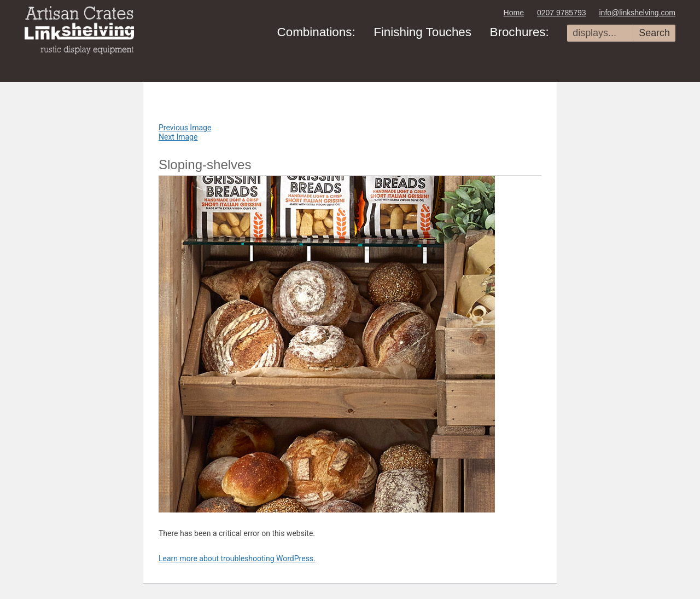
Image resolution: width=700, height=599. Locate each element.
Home (514, 12)
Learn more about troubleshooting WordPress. (237, 558)
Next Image (178, 137)
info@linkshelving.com (637, 12)
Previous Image (185, 127)
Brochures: (519, 32)
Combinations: (316, 32)
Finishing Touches (422, 32)
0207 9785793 (561, 12)
